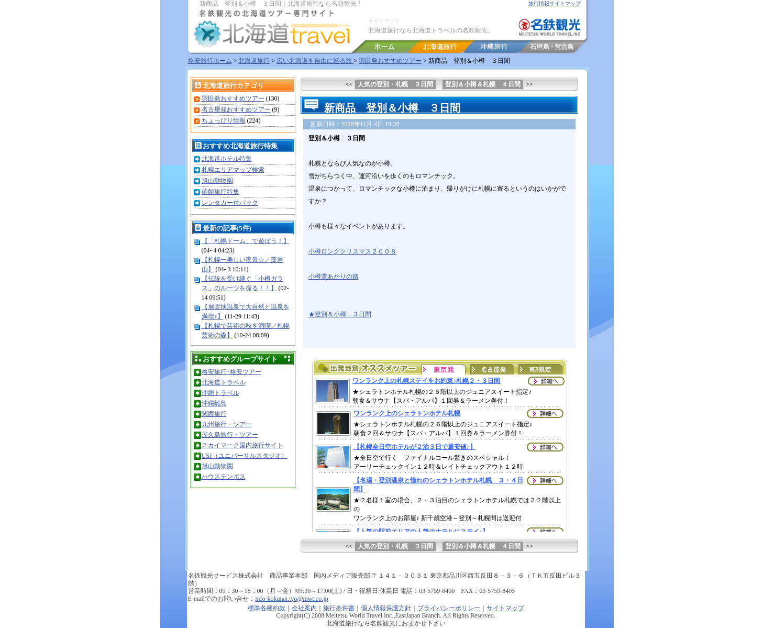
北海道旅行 (254, 60)
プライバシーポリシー (448, 608)
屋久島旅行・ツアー (230, 434)
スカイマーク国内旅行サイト (242, 445)
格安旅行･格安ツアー (231, 372)
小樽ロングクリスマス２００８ (352, 251)
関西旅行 (214, 413)
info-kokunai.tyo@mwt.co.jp (291, 598)
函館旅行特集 (220, 191)
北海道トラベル (224, 382)
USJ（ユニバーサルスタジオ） (245, 455)
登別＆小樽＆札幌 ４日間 (483, 84)
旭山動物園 (217, 180)
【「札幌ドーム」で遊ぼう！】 (246, 241)
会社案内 (304, 608)
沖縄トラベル (220, 392)
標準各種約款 (266, 608)
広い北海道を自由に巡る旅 (315, 60)
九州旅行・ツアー (227, 424)
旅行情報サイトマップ (554, 3)
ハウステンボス (224, 476)
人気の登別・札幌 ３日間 (395, 84)
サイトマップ (384, 21)
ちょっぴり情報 (224, 120)
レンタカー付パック (230, 202)
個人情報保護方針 (386, 608)
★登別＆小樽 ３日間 (339, 314)
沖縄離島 (214, 403)
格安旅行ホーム (210, 60)
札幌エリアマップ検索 (233, 169)
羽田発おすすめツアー (390, 60)
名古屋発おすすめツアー (236, 109)
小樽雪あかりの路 (333, 276)
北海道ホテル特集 (227, 158)
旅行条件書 (339, 608)
